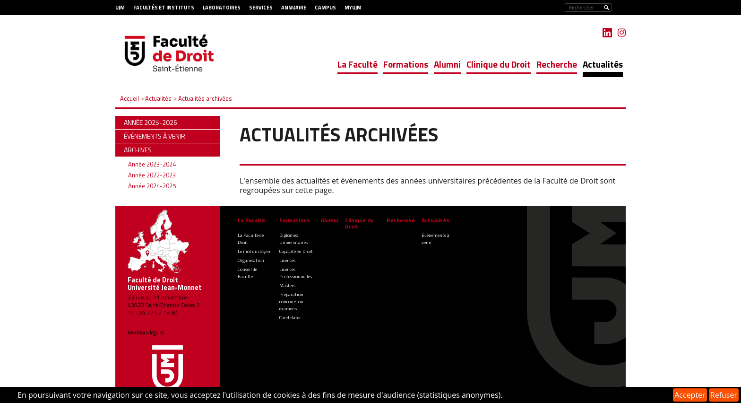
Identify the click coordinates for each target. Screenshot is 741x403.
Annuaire (293, 7)
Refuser (723, 395)
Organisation (251, 260)
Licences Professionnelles (295, 273)
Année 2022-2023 (152, 175)
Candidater (290, 317)
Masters (287, 285)
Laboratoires (222, 7)
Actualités (603, 64)
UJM (120, 7)
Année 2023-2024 (152, 164)
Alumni (447, 64)
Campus (325, 7)
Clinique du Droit (498, 64)
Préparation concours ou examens (291, 301)
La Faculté (357, 64)
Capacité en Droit (296, 251)
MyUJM (353, 7)
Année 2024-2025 (152, 186)
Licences (287, 260)
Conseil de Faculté (247, 273)
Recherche (556, 64)
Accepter (689, 395)
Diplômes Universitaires (293, 239)
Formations (405, 64)
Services (261, 7)
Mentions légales (146, 332)
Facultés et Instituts (163, 7)
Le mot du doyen (254, 251)
